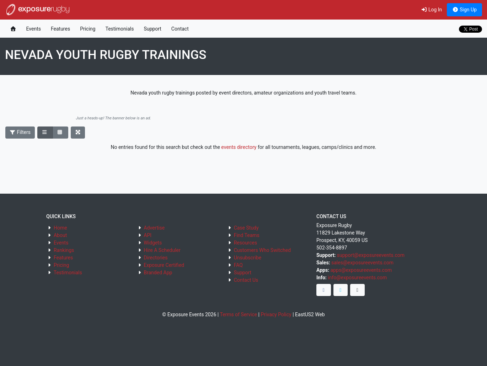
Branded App (158, 272)
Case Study (246, 228)
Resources (245, 243)
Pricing (87, 29)
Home (60, 228)
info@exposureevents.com (357, 277)
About (60, 235)
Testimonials (119, 29)
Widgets (153, 243)
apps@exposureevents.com (361, 270)
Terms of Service (238, 314)
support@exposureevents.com (371, 255)
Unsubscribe (248, 257)
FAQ (238, 265)
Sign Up (464, 9)
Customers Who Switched (262, 250)
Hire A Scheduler (162, 250)
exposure (37, 9)
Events (33, 29)
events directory (238, 147)
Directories (155, 257)
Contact (180, 29)
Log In (431, 9)
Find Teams (246, 235)
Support (152, 29)
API (147, 235)
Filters (20, 132)
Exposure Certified (164, 265)
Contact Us (246, 280)
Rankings (64, 250)
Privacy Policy (276, 314)
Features (60, 29)
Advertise (154, 228)
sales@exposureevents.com (362, 262)
